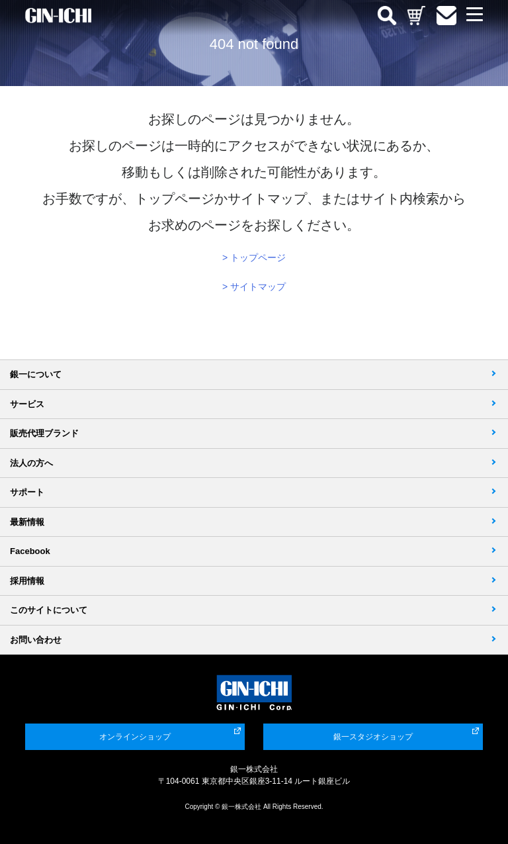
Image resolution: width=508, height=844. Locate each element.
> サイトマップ (254, 286)
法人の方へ (31, 463)
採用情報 (27, 581)
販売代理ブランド (44, 433)
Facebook (30, 551)
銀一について (36, 374)
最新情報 (27, 522)
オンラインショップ (135, 736)
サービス (27, 404)
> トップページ (254, 257)
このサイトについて (48, 610)
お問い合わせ (36, 640)
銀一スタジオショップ (373, 736)
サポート (27, 492)
